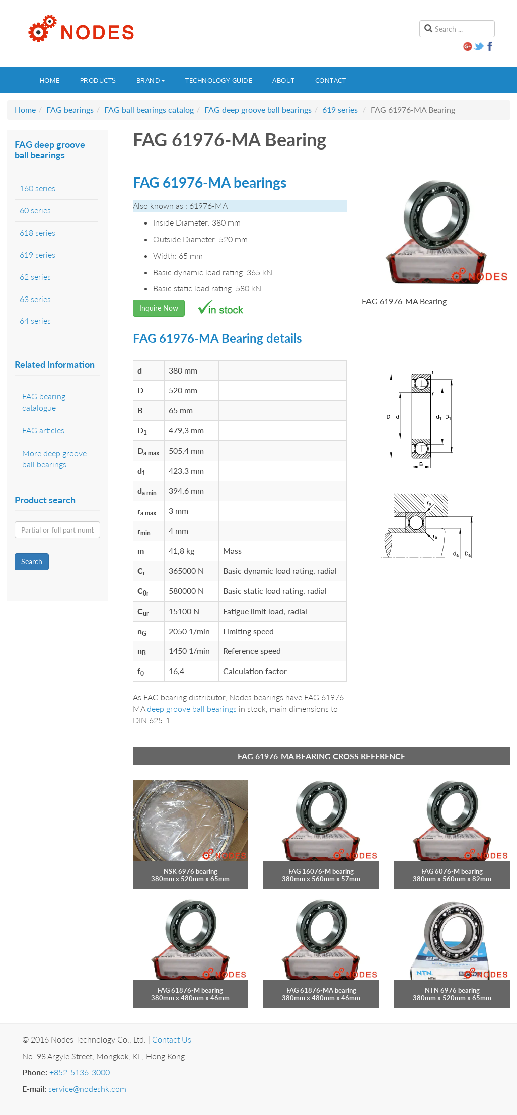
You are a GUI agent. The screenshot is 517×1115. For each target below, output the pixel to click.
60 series (35, 210)
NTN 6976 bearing (452, 990)
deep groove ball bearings (192, 708)
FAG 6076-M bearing (452, 871)
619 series (340, 109)
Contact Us (171, 1039)
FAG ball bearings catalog (149, 109)
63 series (35, 299)
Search (31, 561)
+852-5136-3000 (79, 1072)
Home (50, 80)
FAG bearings (70, 109)
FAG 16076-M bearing (321, 871)
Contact (330, 80)
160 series (37, 188)
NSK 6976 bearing (190, 871)
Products (98, 80)
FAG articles (43, 430)
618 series (37, 232)
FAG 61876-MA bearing (321, 990)
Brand (151, 80)
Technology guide (218, 80)
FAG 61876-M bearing (190, 990)
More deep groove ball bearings (54, 458)
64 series (35, 320)
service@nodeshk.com (87, 1088)
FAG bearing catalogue (43, 401)
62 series (35, 276)
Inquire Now (158, 308)
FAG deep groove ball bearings (258, 109)
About (283, 80)
